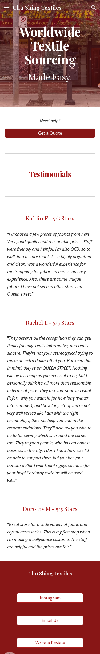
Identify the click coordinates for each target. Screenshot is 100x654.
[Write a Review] (49, 643)
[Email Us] (49, 620)
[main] (50, 53)
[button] (6, 7)
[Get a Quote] (50, 133)
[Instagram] (49, 598)
